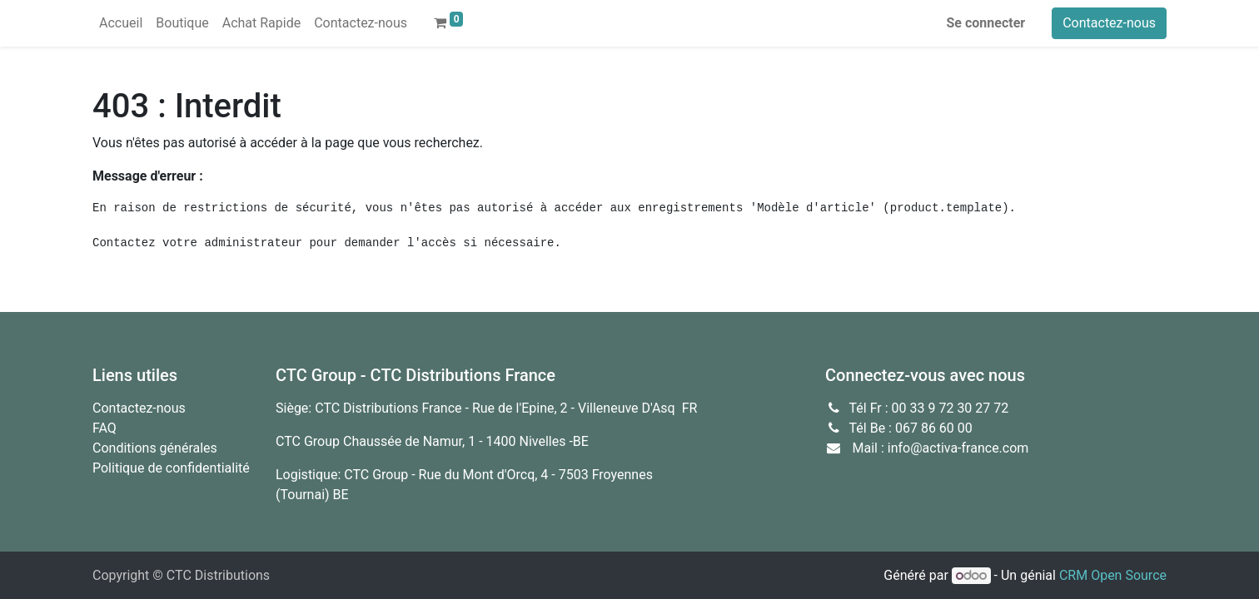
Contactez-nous (1109, 23)
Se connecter (986, 23)
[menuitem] (120, 23)
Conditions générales (154, 448)
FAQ (104, 428)
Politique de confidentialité (171, 468)
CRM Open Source (1113, 575)
